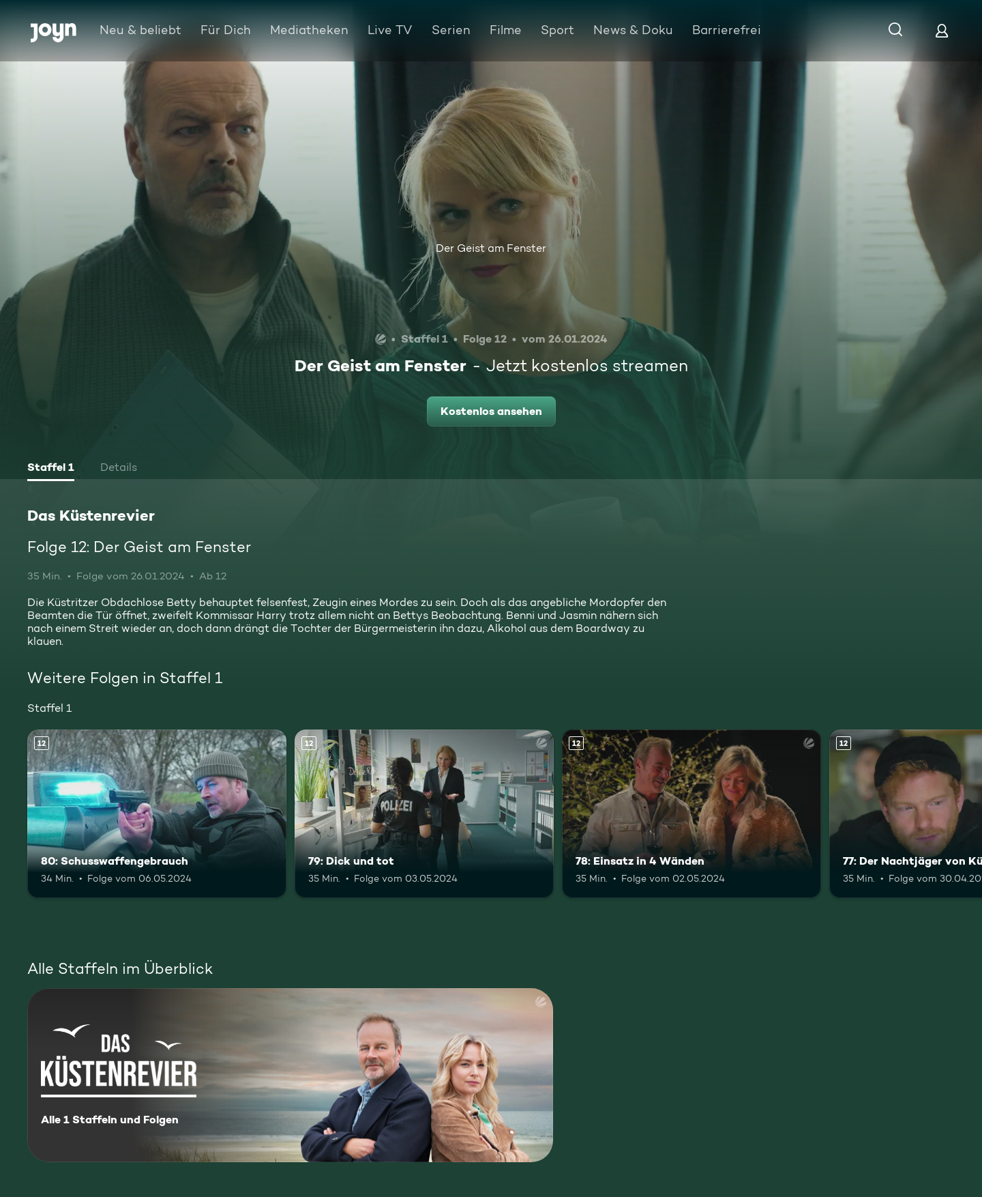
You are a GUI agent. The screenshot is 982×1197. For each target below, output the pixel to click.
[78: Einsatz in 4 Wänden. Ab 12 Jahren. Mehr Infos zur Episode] (691, 814)
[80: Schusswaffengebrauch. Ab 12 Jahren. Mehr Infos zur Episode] (156, 814)
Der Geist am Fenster (491, 248)
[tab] (51, 469)
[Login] (942, 30)
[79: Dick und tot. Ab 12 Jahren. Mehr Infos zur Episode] (424, 814)
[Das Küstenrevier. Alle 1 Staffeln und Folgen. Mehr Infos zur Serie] (290, 1075)
